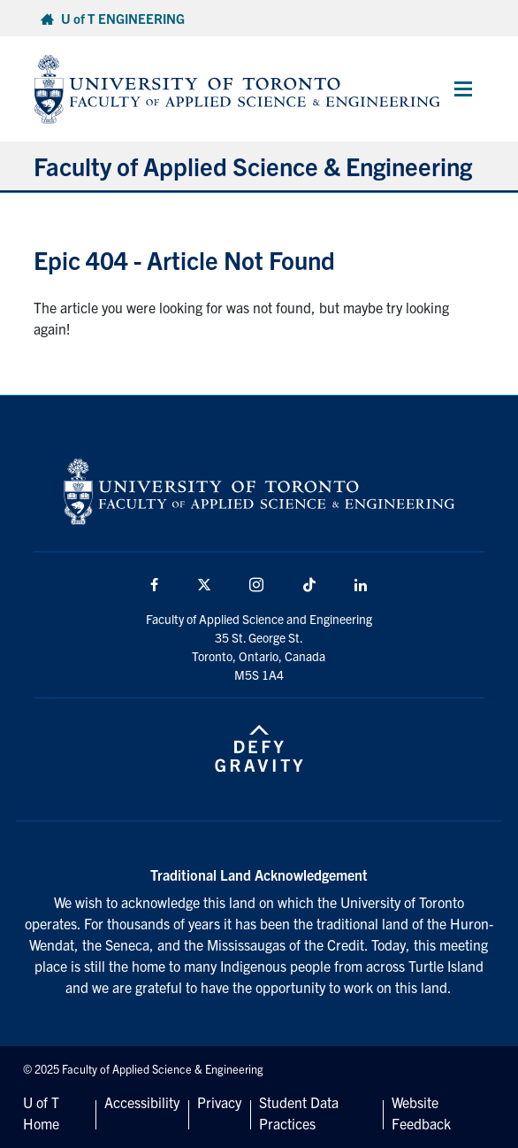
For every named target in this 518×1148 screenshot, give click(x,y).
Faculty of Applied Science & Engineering (253, 165)
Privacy (219, 1102)
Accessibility (141, 1102)
